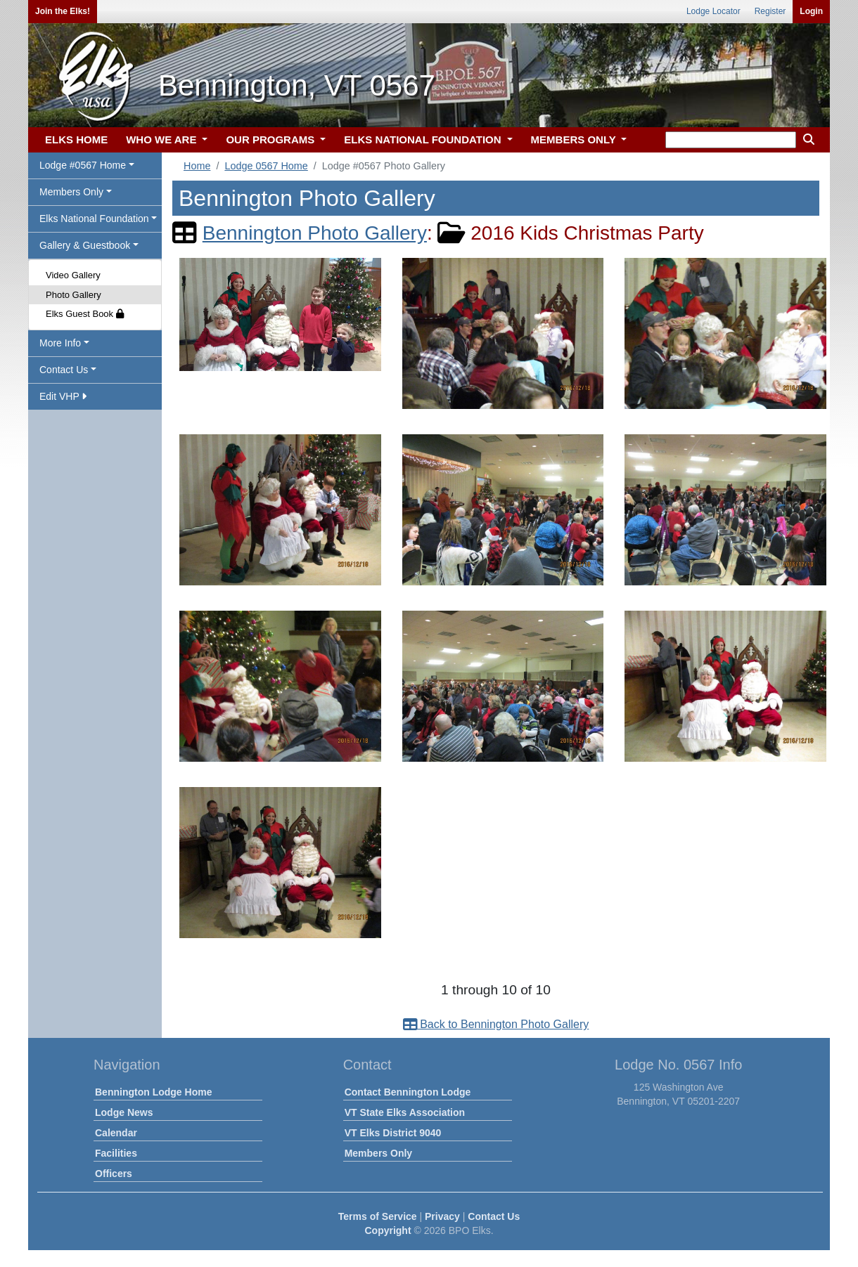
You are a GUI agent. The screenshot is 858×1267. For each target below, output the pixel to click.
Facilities (116, 1153)
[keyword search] (730, 139)
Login (811, 11)
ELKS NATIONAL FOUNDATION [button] (424, 139)
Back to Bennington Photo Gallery (496, 1024)
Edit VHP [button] (63, 396)
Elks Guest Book (85, 313)
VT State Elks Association (405, 1112)
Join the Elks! (62, 11)
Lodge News (124, 1112)
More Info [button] (60, 343)
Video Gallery (73, 275)
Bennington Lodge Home (153, 1092)
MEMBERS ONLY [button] (575, 139)
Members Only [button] (71, 191)
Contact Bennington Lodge (408, 1092)
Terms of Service (377, 1216)
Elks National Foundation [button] (94, 218)
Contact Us (494, 1216)
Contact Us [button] (63, 369)
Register (770, 11)
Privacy (442, 1216)
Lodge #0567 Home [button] (82, 165)
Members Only (378, 1153)
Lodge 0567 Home (265, 165)
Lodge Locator (713, 11)
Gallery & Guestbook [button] (84, 245)
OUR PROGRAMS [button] (271, 139)
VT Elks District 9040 (393, 1132)
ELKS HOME (76, 139)
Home (197, 165)
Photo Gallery (73, 295)
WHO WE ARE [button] (162, 139)
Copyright (387, 1230)
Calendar (116, 1132)
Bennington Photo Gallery (315, 233)
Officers (113, 1173)
